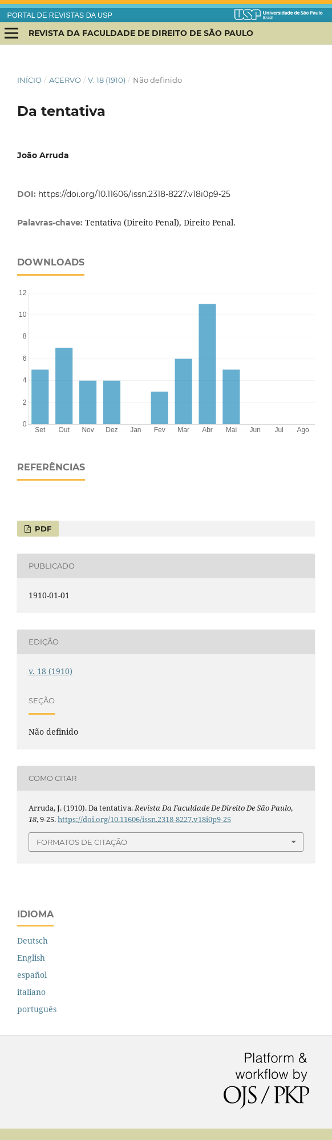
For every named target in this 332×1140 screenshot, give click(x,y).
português (36, 1009)
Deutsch (32, 940)
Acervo (65, 79)
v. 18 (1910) (106, 79)
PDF (42, 528)
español (32, 974)
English (31, 957)
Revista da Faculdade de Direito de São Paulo (141, 33)
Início (29, 79)
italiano (31, 991)
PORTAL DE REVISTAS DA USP (59, 15)
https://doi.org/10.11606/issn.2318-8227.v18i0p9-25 (134, 194)
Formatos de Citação (82, 842)
